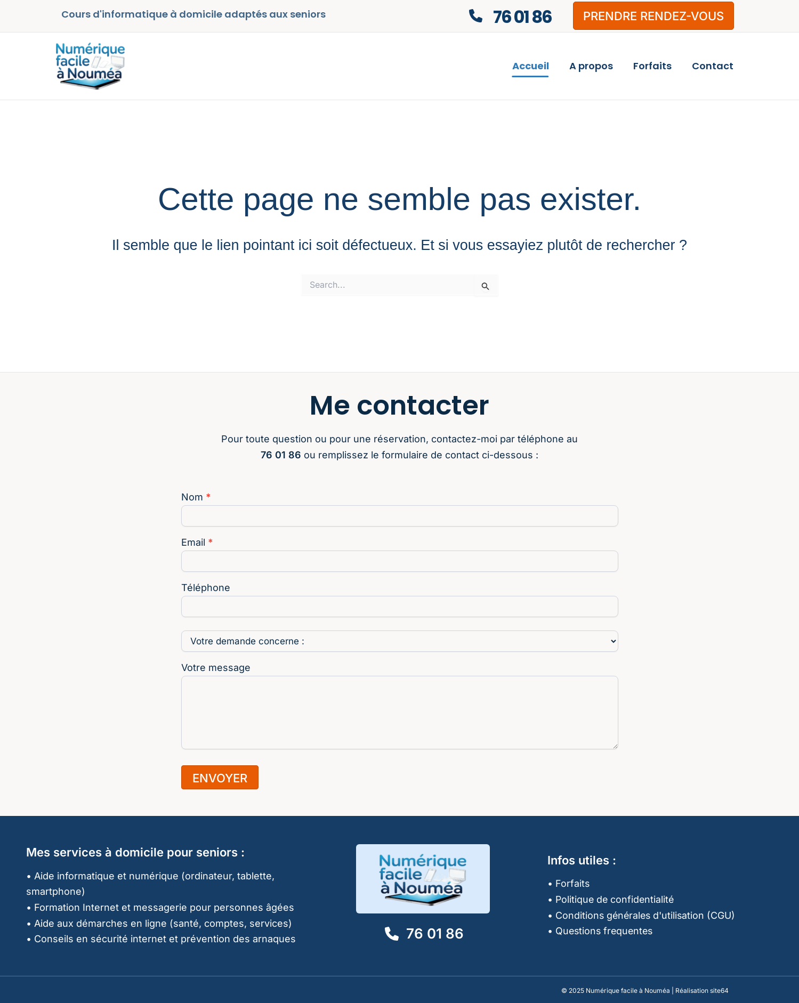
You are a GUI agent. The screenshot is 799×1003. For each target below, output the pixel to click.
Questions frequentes (605, 930)
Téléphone (205, 588)
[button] (653, 16)
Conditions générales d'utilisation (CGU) (646, 915)
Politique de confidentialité (615, 899)
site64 (719, 990)
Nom (196, 497)
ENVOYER (219, 778)
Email (197, 542)
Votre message (216, 667)
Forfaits (572, 883)
